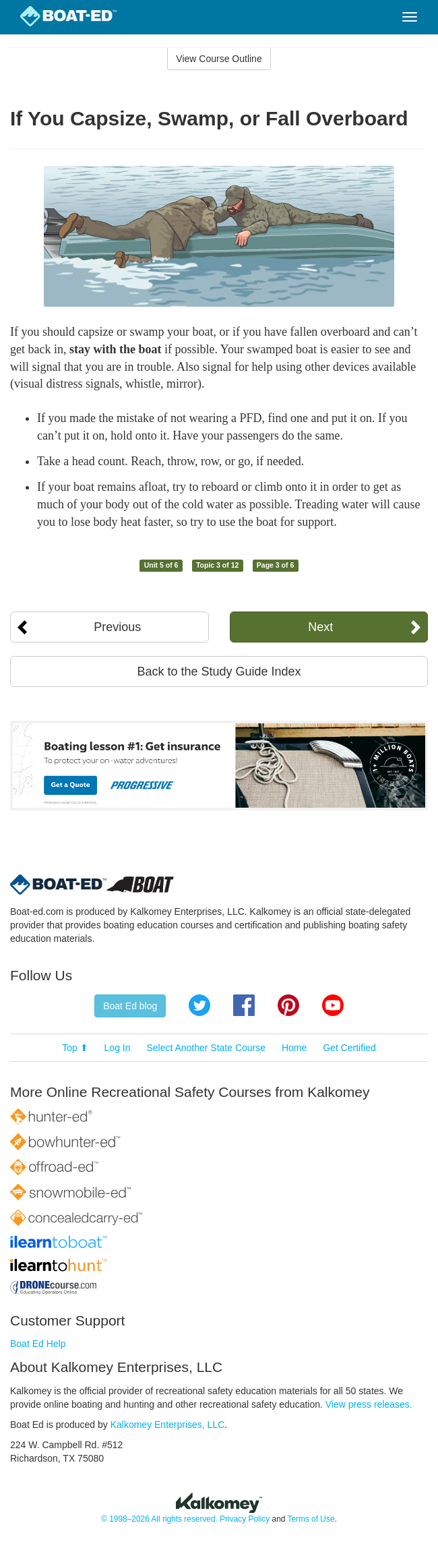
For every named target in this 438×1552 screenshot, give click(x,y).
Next (320, 627)
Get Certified (349, 1047)
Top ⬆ (75, 1047)
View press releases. (368, 1404)
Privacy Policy (245, 1519)
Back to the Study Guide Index (219, 671)
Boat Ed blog (130, 1006)
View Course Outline (218, 58)
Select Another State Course (205, 1047)
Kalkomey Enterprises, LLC (168, 1424)
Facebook (244, 1005)
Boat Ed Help (38, 1343)
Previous (117, 627)
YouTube (333, 1005)
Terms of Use (310, 1519)
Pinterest (288, 1005)
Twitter (199, 1005)
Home (294, 1047)
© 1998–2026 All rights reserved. (159, 1519)
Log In (117, 1047)
